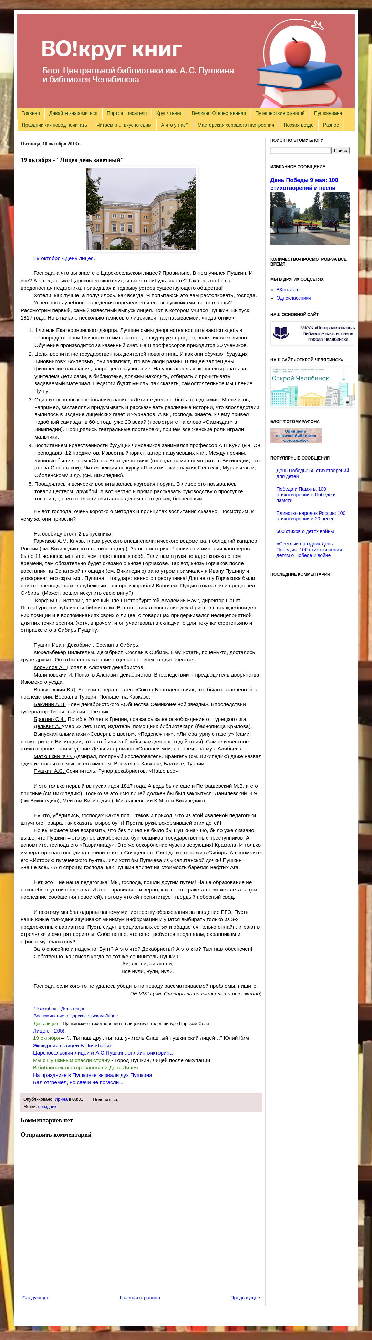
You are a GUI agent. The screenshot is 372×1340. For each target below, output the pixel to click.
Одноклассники (294, 298)
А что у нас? (174, 125)
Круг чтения (169, 113)
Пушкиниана (328, 113)
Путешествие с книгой (279, 113)
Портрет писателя (127, 113)
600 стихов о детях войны (305, 531)
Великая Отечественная (219, 113)
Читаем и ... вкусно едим (124, 125)
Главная (31, 113)
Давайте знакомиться (73, 113)
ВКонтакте (288, 289)
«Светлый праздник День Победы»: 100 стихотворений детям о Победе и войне (309, 549)
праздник (47, 1106)
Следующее (35, 1297)
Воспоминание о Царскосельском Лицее (76, 1015)
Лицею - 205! (49, 1031)
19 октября (46, 1038)
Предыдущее (245, 1297)
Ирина (61, 1099)
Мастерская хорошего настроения (236, 125)
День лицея (46, 1023)
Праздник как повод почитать (54, 125)
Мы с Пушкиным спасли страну (71, 1060)
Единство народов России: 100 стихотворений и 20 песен (311, 516)
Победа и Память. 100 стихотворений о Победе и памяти (306, 495)
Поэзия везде (298, 125)
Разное (331, 125)
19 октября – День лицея (59, 1008)
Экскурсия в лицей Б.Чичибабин (72, 1045)
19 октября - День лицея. (64, 258)
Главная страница (140, 1297)
